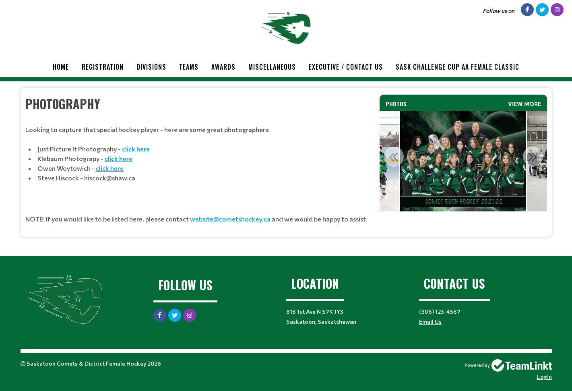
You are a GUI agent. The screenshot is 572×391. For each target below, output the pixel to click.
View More (524, 103)
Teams (188, 67)
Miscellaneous (272, 67)
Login (544, 376)
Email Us (430, 321)
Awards (223, 67)
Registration (103, 67)
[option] (463, 161)
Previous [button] (394, 157)
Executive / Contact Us (346, 67)
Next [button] (533, 157)
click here (110, 168)
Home (61, 67)
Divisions (151, 67)
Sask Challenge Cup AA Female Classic (457, 67)
